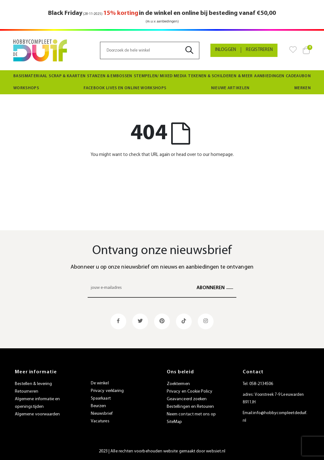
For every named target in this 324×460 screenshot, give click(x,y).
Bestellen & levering (33, 384)
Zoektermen (178, 384)
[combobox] (149, 50)
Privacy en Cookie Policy (190, 391)
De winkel (100, 383)
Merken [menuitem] (302, 88)
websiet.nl (215, 451)
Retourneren (26, 391)
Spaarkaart (101, 398)
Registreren (259, 49)
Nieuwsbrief (102, 413)
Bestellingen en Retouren (190, 406)
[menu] (162, 82)
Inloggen (225, 49)
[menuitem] (30, 76)
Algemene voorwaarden (37, 414)
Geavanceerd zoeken (187, 399)
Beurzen (98, 406)
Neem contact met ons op (191, 414)
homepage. (222, 154)
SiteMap (174, 422)
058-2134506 (261, 384)
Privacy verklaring (107, 391)
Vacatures (100, 421)
